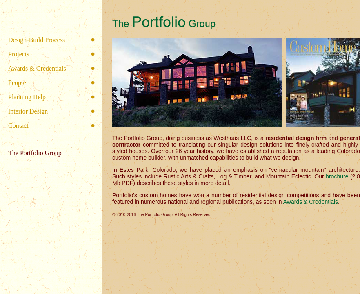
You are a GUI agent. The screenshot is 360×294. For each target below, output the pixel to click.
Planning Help (27, 97)
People (17, 82)
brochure (337, 176)
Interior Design (28, 111)
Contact (18, 125)
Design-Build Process (36, 39)
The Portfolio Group (35, 152)
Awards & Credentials (37, 68)
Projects (18, 54)
